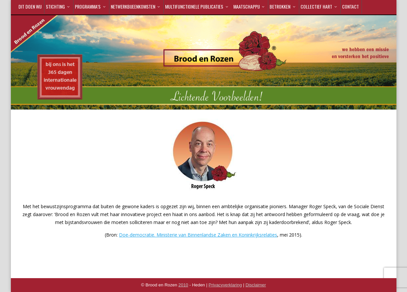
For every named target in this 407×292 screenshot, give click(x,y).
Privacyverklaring (225, 284)
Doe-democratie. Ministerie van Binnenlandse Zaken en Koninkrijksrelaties (198, 235)
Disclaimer (256, 284)
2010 (183, 284)
